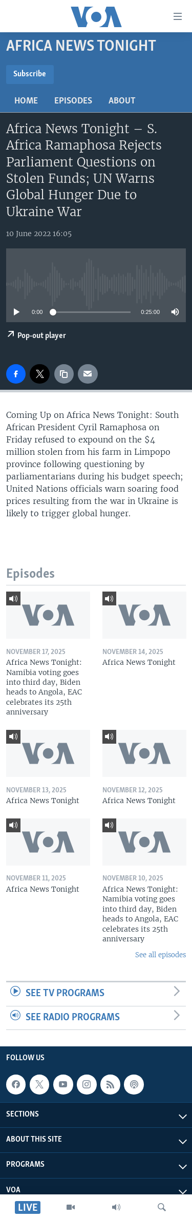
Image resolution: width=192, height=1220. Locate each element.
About (122, 101)
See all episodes (160, 955)
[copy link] (64, 374)
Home (26, 101)
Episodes (73, 101)
